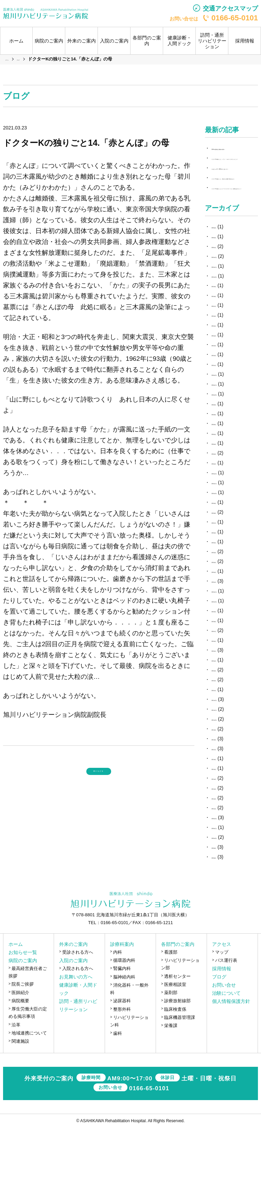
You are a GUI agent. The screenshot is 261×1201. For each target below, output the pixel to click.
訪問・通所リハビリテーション (212, 40)
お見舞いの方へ (75, 1050)
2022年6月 (222, 713)
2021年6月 (222, 831)
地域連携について (29, 1106)
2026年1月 (222, 319)
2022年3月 (222, 743)
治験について (226, 1066)
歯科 (117, 1106)
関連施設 (20, 1114)
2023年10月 (224, 565)
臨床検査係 (175, 1082)
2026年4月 (222, 299)
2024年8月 (222, 487)
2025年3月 (222, 418)
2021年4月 (222, 851)
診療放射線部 (177, 1074)
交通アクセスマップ (230, 8)
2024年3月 (222, 526)
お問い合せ (224, 1058)
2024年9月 (222, 477)
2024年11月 (224, 457)
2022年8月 (222, 693)
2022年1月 (222, 762)
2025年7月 (222, 378)
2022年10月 (224, 674)
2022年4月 (222, 733)
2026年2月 (222, 309)
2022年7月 (222, 703)
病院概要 (20, 1074)
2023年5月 (222, 615)
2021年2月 (222, 871)
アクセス (221, 1017)
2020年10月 (224, 910)
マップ (221, 1025)
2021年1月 (222, 881)
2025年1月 (222, 437)
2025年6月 (222, 388)
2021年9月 (222, 802)
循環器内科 (124, 1033)
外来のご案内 (73, 1017)
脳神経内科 (124, 1050)
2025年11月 (224, 339)
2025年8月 (222, 368)
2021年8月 (222, 812)
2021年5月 (222, 841)
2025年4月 (222, 408)
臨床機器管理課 (179, 1090)
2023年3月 (222, 634)
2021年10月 (224, 792)
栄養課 (170, 1098)
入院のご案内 (73, 1034)
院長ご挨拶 (23, 1057)
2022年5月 (222, 723)
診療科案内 (122, 1017)
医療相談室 (175, 1057)
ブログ (219, 1050)
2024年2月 (222, 536)
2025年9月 (222, 358)
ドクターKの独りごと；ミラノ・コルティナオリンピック (232, 174)
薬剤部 (170, 1065)
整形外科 (122, 1082)
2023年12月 (224, 546)
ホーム (16, 40)
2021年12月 (224, 772)
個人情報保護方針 (231, 1074)
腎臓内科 (122, 1041)
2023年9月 (222, 575)
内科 (117, 1025)
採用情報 (244, 40)
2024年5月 (222, 506)
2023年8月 (222, 585)
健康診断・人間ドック (179, 40)
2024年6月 (222, 496)
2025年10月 (224, 349)
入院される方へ (77, 1041)
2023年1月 (222, 654)
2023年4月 (222, 625)
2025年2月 (222, 427)
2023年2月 (222, 644)
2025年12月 (224, 329)
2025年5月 (222, 398)
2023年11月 (224, 556)
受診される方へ (77, 1025)
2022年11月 (224, 664)
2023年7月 (222, 595)
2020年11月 (224, 900)
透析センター (177, 1049)
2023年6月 (222, 605)
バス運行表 (226, 1033)
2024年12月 (224, 447)
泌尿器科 (122, 1074)
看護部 (170, 1025)
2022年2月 (222, 753)
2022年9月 (222, 684)
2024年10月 (224, 467)
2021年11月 (224, 782)
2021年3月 (222, 861)
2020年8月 (222, 930)
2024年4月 (222, 516)
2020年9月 (222, 920)
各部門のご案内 (177, 1017)
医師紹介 (20, 1065)
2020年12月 (224, 891)
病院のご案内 (22, 1034)
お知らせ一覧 (22, 1025)
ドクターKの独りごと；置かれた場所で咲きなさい (232, 218)
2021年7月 (222, 822)
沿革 (16, 1098)
